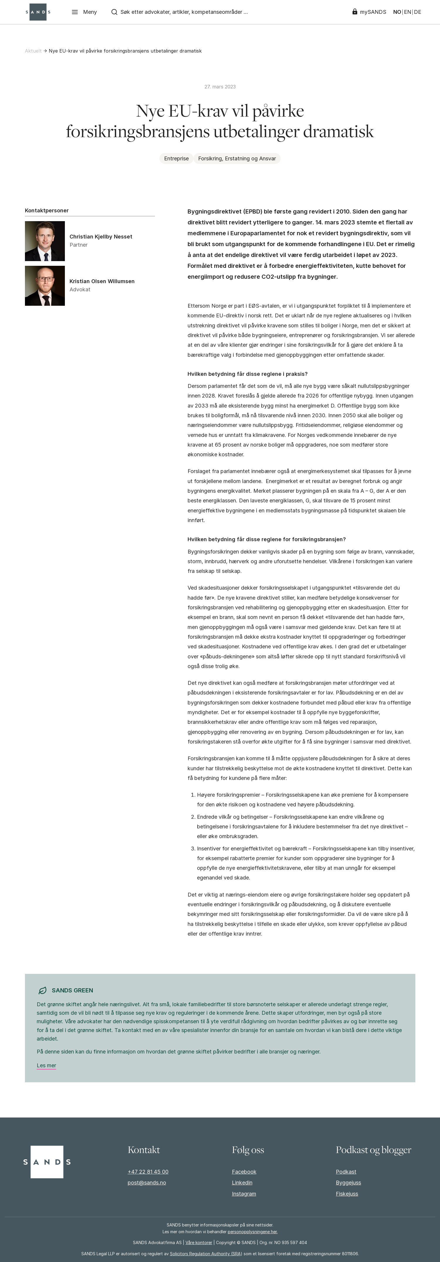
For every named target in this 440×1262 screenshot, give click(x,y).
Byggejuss (348, 1182)
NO (397, 12)
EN (407, 12)
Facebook (244, 1172)
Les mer (46, 1065)
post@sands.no (147, 1182)
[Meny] (84, 12)
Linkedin (242, 1182)
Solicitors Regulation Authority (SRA (205, 1253)
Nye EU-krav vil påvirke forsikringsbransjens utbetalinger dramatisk (125, 51)
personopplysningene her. (253, 1231)
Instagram (244, 1194)
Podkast (346, 1172)
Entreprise (176, 158)
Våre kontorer (199, 1242)
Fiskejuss (347, 1194)
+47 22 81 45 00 (148, 1172)
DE (417, 12)
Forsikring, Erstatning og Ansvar (237, 158)
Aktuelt (33, 51)
